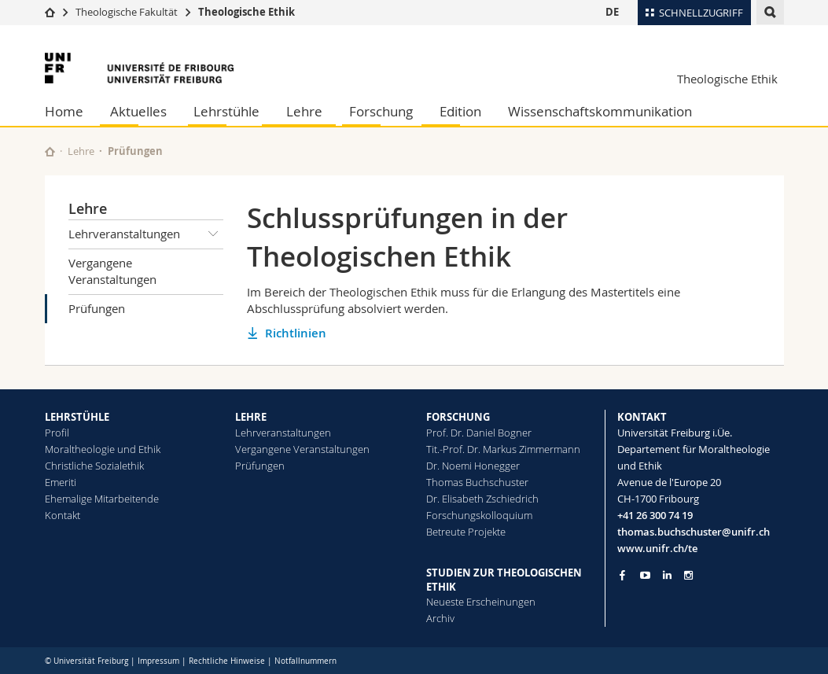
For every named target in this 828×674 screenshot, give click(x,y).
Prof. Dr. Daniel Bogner (479, 432)
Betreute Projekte (466, 532)
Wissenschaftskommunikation (600, 111)
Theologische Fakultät (126, 12)
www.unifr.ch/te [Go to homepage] (657, 548)
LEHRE (251, 417)
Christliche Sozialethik (94, 466)
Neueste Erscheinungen (480, 602)
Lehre (304, 111)
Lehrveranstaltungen (146, 234)
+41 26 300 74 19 (655, 515)
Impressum (158, 661)
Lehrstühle (226, 111)
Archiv (440, 618)
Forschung (381, 111)
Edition (460, 111)
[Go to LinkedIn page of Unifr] (667, 575)
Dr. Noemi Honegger (473, 466)
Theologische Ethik (246, 12)
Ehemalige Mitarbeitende (102, 499)
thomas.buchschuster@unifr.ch (693, 532)
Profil (57, 432)
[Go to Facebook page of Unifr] (622, 575)
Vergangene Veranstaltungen (112, 271)
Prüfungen (96, 308)
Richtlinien (295, 333)
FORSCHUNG (458, 417)
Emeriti (60, 482)
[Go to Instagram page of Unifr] (688, 575)
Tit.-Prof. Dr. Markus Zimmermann (503, 449)
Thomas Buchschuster (477, 482)
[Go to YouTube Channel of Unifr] (645, 575)
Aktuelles (138, 111)
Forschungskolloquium (479, 515)
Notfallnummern (305, 661)
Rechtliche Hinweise (227, 661)
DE (612, 12)
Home (64, 111)
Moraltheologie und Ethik (102, 449)
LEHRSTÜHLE (77, 417)
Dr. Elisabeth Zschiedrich (482, 499)
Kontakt (62, 515)
